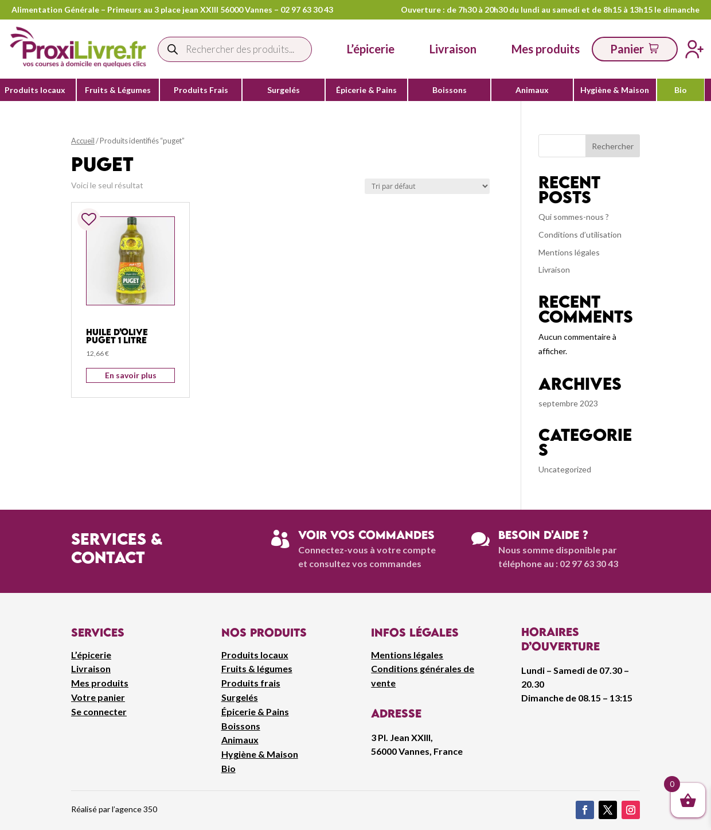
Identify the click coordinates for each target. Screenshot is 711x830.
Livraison (554, 269)
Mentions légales (569, 252)
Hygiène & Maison (614, 90)
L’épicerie (370, 49)
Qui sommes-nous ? (573, 217)
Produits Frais (201, 90)
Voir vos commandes (366, 534)
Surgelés (283, 90)
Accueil (83, 140)
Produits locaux (35, 90)
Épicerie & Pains (366, 90)
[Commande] (427, 186)
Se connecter (99, 711)
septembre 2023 (568, 403)
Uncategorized (564, 469)
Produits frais (250, 682)
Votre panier (98, 697)
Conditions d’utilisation (580, 234)
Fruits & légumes (256, 668)
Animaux (532, 90)
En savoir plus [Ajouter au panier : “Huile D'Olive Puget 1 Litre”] (131, 375)
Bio (680, 90)
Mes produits (99, 682)
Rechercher (613, 146)
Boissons (449, 90)
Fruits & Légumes (118, 90)
